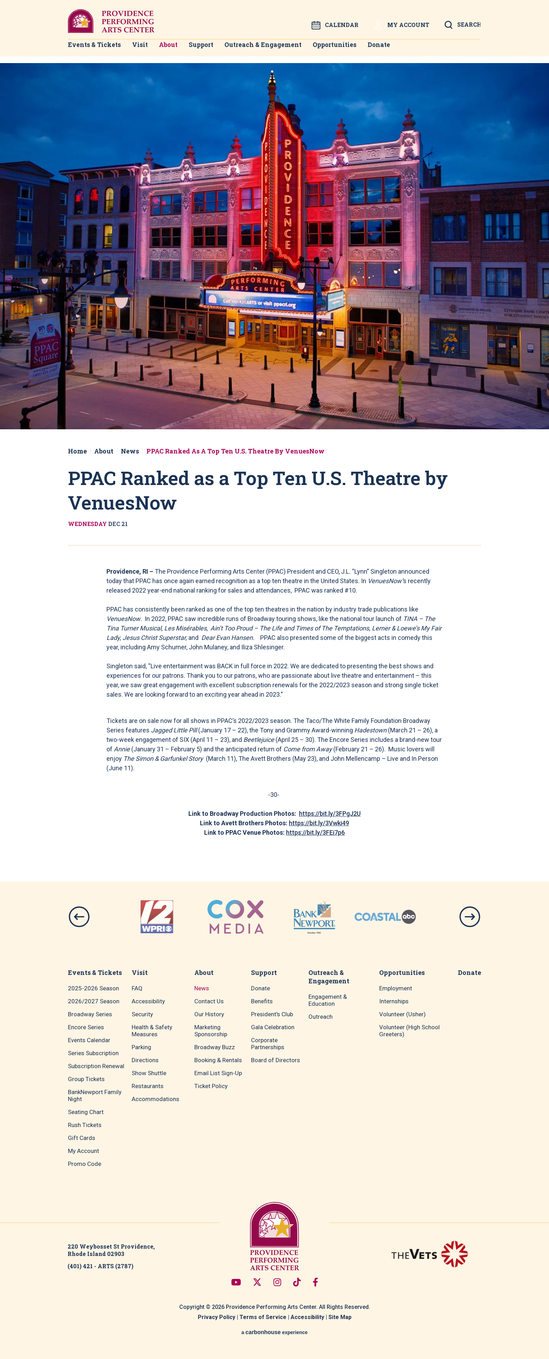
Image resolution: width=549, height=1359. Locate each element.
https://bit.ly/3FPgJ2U (330, 813)
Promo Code (84, 1163)
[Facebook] (315, 1282)
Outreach (320, 1016)
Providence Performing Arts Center (111, 21)
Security (142, 1014)
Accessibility (148, 1001)
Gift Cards (81, 1137)
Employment (395, 988)
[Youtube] (236, 1282)
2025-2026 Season (93, 988)
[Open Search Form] (462, 27)
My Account (401, 25)
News (130, 451)
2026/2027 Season (93, 1001)
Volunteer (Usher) (402, 1014)
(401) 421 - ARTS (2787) (100, 1266)
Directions (145, 1060)
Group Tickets (86, 1079)
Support (211, 49)
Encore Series (86, 1027)
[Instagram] (277, 1282)
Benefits (262, 1001)
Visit (140, 49)
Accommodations (155, 1098)
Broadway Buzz (214, 1047)
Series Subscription (93, 1053)
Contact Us (209, 1001)
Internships (394, 1001)
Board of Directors (275, 1060)
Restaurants (148, 1086)
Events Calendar (89, 1040)
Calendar (335, 25)
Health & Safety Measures (152, 1031)
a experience (274, 1332)
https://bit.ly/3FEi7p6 (315, 832)
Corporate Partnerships (267, 1044)
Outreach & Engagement (275, 49)
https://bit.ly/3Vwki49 (319, 823)
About (173, 49)
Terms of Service (262, 1317)
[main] (274, 455)
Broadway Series (90, 1014)
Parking (141, 1047)
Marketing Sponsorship (210, 1031)
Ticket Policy (211, 1086)
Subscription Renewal (96, 1066)
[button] (79, 916)
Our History (209, 1014)
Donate (395, 49)
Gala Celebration (272, 1027)
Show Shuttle (149, 1073)
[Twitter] (257, 1282)
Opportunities (347, 49)
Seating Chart (86, 1111)
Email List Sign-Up (218, 1073)
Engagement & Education (327, 1000)
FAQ (137, 988)
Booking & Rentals (218, 1060)
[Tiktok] (297, 1282)
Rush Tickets (85, 1124)
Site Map (340, 1317)
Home (77, 451)
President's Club (272, 1014)
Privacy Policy (216, 1317)
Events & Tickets (92, 49)
